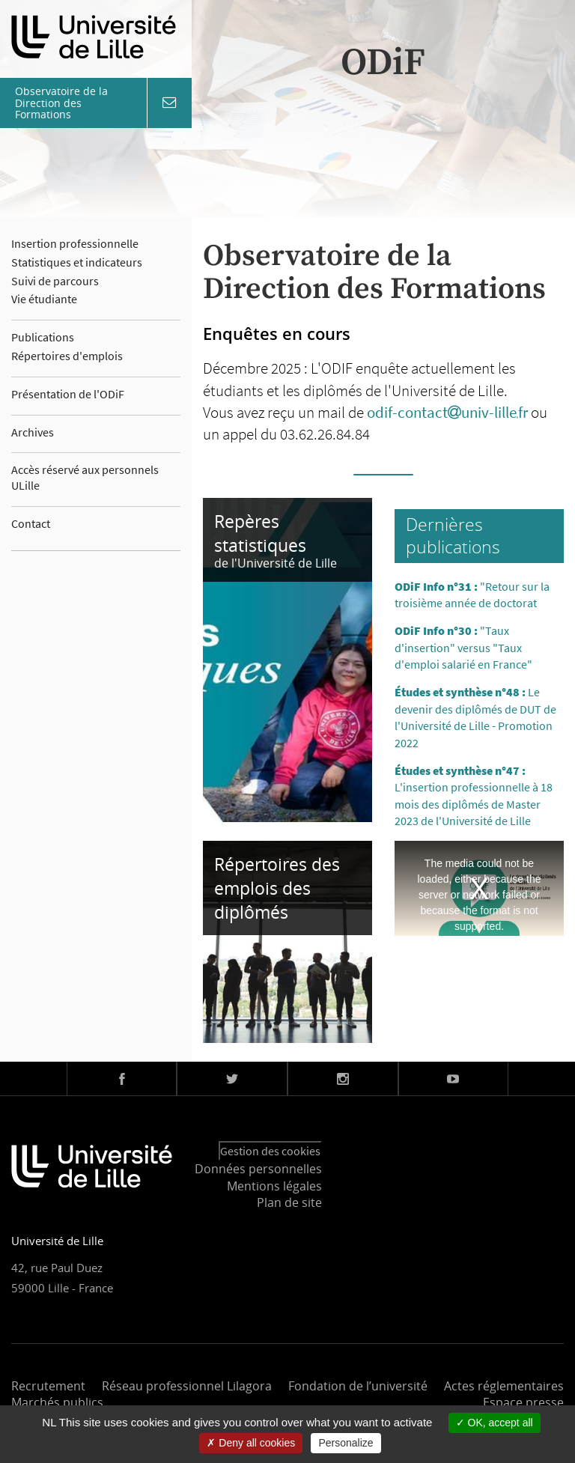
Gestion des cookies (270, 1150)
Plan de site (289, 1202)
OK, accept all (494, 1423)
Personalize (345, 1443)
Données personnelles (258, 1169)
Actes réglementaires (504, 1386)
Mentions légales (274, 1186)
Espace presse (523, 1402)
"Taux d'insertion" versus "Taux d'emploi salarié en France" (463, 647)
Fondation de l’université (358, 1386)
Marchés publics (57, 1402)
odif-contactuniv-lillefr (447, 412)
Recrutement (48, 1386)
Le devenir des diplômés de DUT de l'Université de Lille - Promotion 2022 (475, 716)
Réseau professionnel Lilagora (187, 1386)
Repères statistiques (260, 533)
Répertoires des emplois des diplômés (277, 888)
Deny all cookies (251, 1443)
